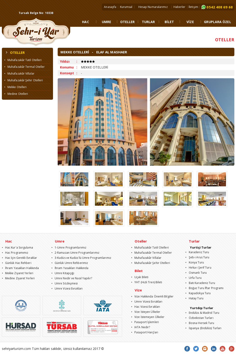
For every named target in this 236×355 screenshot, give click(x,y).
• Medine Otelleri (16, 94)
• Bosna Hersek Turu (199, 323)
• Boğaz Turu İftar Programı (204, 288)
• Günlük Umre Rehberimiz (69, 263)
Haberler (179, 7)
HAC (85, 22)
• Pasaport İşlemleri (145, 322)
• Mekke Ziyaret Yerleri (17, 273)
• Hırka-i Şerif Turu (198, 268)
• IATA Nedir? (140, 327)
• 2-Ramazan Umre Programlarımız (75, 253)
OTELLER (127, 22)
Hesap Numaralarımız (153, 7)
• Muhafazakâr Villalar (19, 73)
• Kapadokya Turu (198, 293)
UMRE (106, 22)
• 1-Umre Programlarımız (68, 247)
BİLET (169, 22)
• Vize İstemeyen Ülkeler (148, 317)
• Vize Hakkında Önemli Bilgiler (152, 296)
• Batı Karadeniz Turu (200, 283)
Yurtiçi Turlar (200, 247)
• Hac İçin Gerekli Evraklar (19, 258)
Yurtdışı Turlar (201, 308)
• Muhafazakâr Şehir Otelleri (23, 80)
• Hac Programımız (15, 253)
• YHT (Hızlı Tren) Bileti (146, 282)
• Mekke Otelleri (15, 87)
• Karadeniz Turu (197, 252)
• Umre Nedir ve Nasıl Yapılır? (71, 278)
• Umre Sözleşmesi (64, 283)
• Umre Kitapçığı (62, 273)
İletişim (193, 7)
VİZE (190, 22)
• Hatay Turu (194, 298)
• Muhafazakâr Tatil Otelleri (23, 60)
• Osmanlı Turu (196, 273)
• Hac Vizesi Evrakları (145, 307)
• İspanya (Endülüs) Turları (203, 328)
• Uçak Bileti (140, 277)
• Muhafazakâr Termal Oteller (24, 67)
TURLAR (148, 22)
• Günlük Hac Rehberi (16, 263)
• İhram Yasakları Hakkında (20, 268)
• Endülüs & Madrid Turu (202, 313)
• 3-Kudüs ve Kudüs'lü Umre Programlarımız (81, 258)
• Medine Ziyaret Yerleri (18, 278)
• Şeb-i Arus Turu (197, 257)
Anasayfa (110, 7)
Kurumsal (126, 7)
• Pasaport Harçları (144, 332)
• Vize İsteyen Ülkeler (145, 312)
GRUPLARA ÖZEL (217, 22)
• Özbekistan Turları (199, 318)
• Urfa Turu (193, 278)
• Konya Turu (194, 262)
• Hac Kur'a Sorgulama (17, 247)
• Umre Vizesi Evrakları (67, 288)
